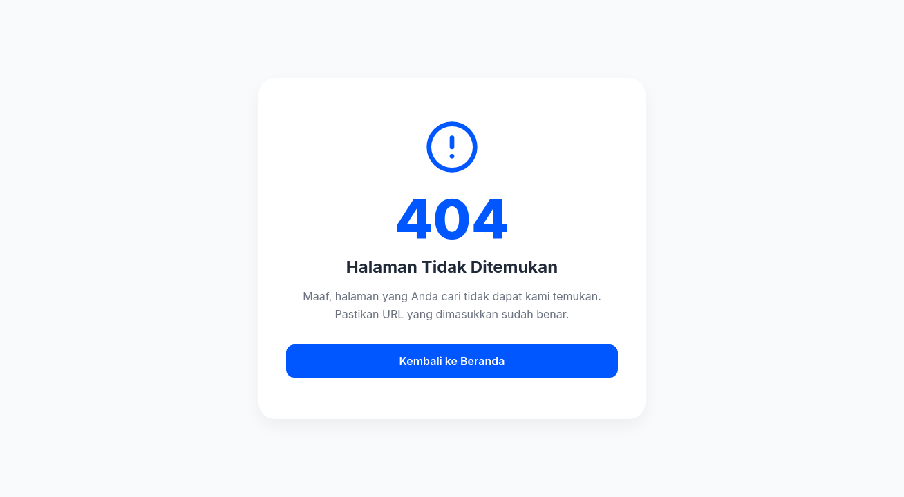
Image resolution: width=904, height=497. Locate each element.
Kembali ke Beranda (452, 361)
